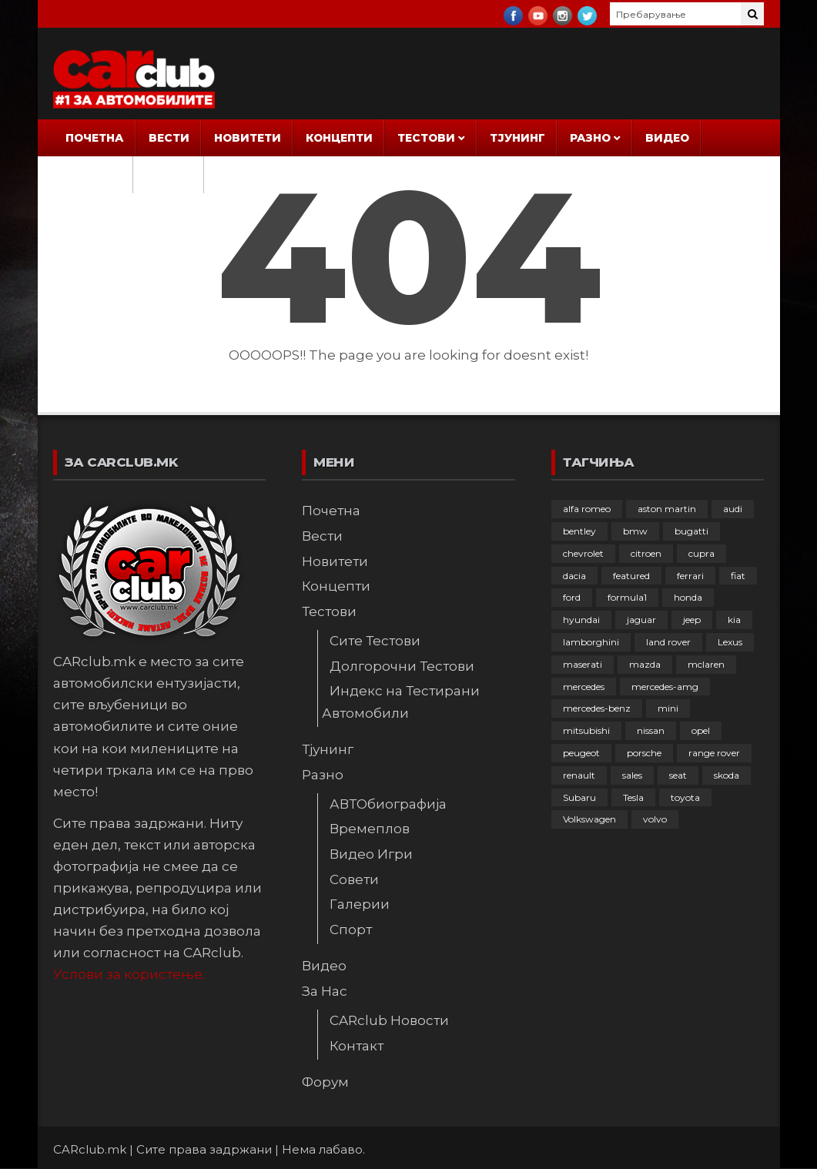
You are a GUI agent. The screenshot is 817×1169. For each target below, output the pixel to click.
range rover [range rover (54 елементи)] (714, 753)
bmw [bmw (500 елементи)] (635, 531)
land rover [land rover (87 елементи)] (668, 642)
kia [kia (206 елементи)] (734, 619)
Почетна (94, 138)
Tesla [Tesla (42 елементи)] (633, 797)
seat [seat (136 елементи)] (678, 775)
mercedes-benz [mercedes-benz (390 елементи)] (597, 708)
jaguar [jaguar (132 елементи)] (641, 619)
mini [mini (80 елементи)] (668, 708)
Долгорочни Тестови (402, 666)
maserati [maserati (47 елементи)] (582, 664)
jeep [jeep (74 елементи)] (692, 619)
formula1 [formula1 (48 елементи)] (627, 597)
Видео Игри (371, 854)
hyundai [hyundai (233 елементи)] (581, 619)
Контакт (356, 1045)
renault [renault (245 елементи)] (579, 775)
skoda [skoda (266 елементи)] (726, 775)
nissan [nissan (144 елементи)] (651, 730)
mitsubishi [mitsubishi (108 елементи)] (586, 730)
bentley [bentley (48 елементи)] (579, 531)
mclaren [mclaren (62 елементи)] (706, 664)
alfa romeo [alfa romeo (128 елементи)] (587, 508)
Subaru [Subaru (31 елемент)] (579, 797)
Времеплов (370, 828)
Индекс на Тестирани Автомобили (401, 701)
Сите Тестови (375, 640)
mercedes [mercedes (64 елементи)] (583, 686)
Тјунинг (517, 138)
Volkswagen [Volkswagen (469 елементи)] (589, 819)
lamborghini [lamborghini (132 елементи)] (591, 642)
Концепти (339, 138)
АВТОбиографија (388, 804)
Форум (169, 175)
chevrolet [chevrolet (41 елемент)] (583, 553)
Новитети (247, 138)
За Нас (88, 175)
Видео (667, 138)
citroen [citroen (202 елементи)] (646, 553)
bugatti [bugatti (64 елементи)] (691, 531)
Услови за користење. (129, 974)
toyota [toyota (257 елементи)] (685, 797)
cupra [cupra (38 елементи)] (701, 553)
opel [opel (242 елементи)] (700, 730)
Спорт (351, 929)
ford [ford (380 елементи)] (572, 597)
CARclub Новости (389, 1020)
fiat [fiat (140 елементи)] (738, 575)
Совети (354, 879)
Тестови (426, 138)
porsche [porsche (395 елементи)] (644, 753)
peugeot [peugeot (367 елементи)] (581, 753)
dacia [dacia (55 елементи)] (574, 575)
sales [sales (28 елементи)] (632, 775)
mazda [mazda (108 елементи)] (645, 664)
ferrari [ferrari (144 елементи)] (690, 575)
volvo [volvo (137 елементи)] (655, 819)
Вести (169, 138)
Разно (590, 138)
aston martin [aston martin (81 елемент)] (667, 508)
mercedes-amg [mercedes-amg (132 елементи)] (664, 686)
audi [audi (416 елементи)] (732, 508)
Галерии (360, 904)
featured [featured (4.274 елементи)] (631, 575)
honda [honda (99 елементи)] (688, 597)
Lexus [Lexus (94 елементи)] (730, 642)
